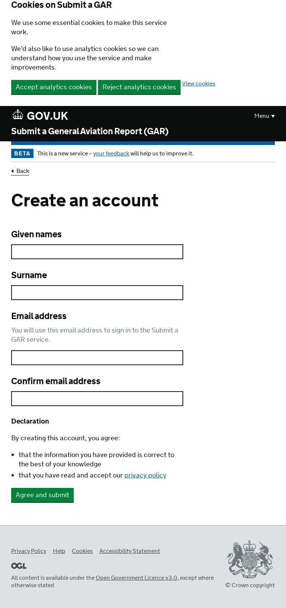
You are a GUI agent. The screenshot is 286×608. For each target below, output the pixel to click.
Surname (29, 276)
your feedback (111, 154)
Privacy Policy (28, 551)
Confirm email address (56, 381)
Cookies (82, 551)
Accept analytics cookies (54, 87)
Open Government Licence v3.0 (136, 578)
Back (22, 171)
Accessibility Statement (129, 551)
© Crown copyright (250, 585)
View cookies (198, 84)
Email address (39, 316)
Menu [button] (261, 116)
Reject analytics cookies (139, 87)
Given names (36, 235)
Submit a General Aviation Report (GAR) (90, 132)
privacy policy (145, 475)
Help (59, 551)
